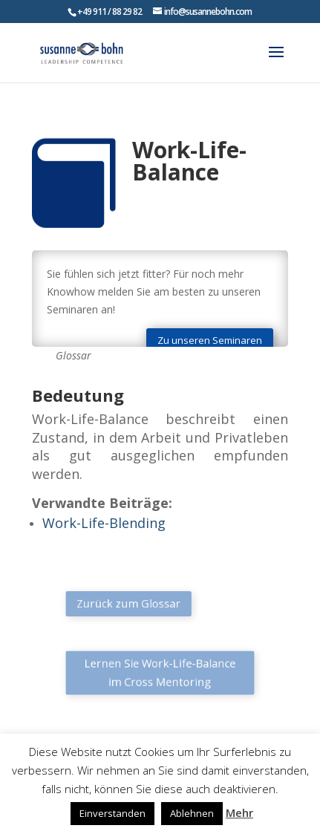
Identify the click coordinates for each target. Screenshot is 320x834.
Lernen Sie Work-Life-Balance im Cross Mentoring (160, 672)
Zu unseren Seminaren (209, 340)
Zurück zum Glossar (134, 603)
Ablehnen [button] (192, 813)
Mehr (239, 812)
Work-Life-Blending (104, 523)
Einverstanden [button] (112, 813)
